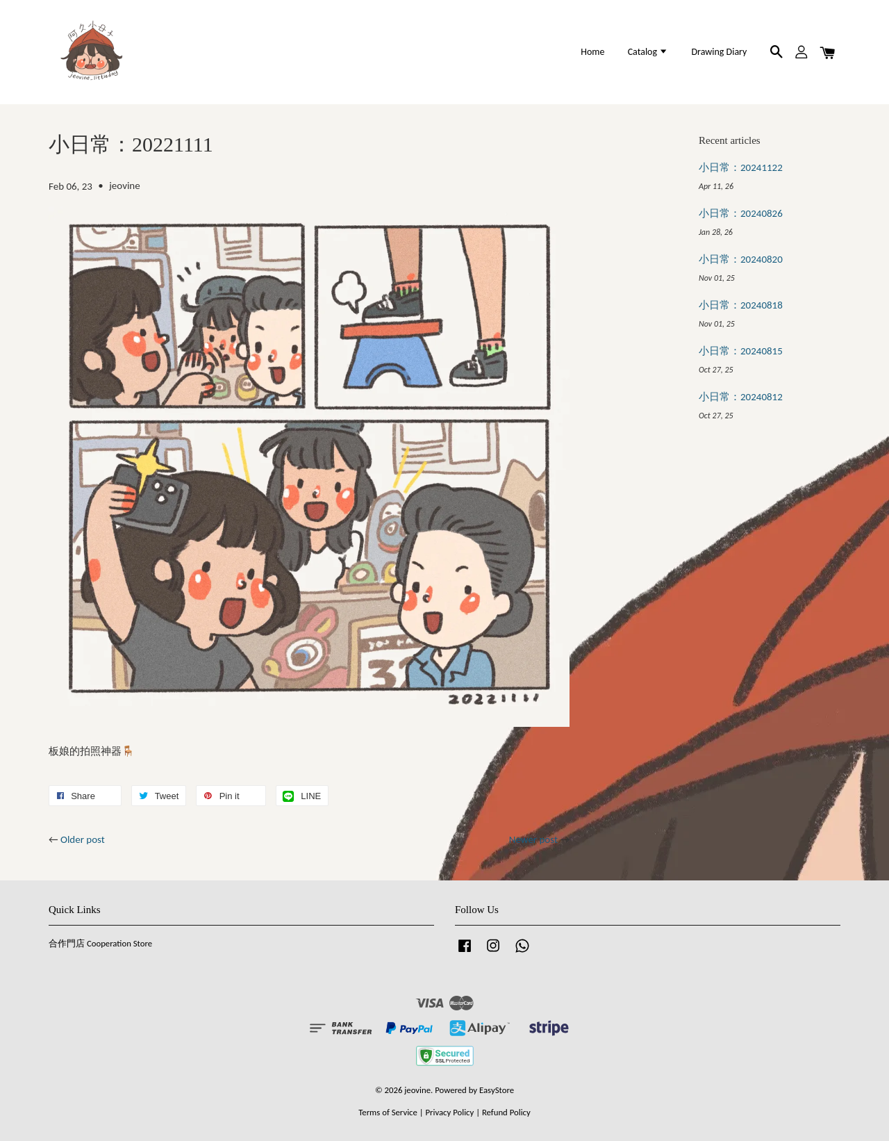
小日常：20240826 (741, 213)
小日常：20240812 (741, 397)
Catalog (648, 52)
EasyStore (496, 1090)
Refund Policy (506, 1112)
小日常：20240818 (741, 305)
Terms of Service (387, 1112)
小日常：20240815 (741, 351)
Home (592, 52)
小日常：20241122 (741, 167)
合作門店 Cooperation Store (100, 943)
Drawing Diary (719, 52)
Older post (82, 839)
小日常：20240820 (741, 259)
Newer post (533, 839)
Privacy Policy (449, 1112)
